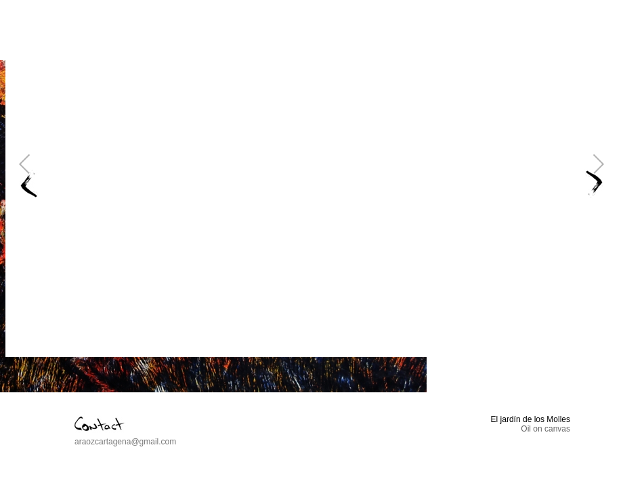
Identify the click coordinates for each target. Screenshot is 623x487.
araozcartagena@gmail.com (125, 441)
